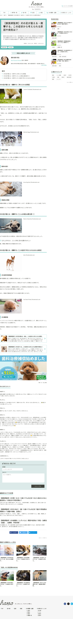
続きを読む (44, 65)
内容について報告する (43, 537)
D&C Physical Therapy (16, 60)
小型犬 (64, 75)
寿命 (60, 65)
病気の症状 (4, 47)
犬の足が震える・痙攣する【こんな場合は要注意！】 (17, 76)
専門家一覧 (14, 12)
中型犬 (53, 47)
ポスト (24, 532)
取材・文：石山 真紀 (43, 382)
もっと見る (69, 82)
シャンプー (59, 79)
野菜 (53, 79)
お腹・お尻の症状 (62, 56)
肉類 (58, 28)
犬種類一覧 (59, 47)
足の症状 (11, 47)
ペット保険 (59, 75)
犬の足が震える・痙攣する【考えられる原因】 (15, 73)
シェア (14, 532)
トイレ (39, 612)
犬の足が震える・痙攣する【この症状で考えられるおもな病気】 (19, 78)
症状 (33, 12)
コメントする (38, 486)
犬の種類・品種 (52, 12)
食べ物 (24, 12)
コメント (4, 472)
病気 (41, 12)
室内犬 (63, 77)
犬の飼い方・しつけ (66, 12)
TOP (4, 12)
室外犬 (39, 615)
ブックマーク (34, 532)
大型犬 (53, 77)
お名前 (3, 466)
